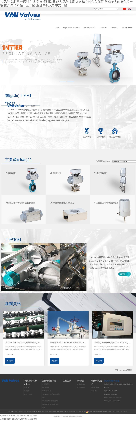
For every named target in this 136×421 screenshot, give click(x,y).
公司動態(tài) (81, 384)
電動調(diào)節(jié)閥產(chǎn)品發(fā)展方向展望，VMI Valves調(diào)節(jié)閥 (112, 342)
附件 (43, 407)
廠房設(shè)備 (115, 137)
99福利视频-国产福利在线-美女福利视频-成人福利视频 (18, 419)
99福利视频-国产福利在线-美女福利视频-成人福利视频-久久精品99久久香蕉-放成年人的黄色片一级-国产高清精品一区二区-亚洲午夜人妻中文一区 (66, 3)
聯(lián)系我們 (127, 27)
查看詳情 (10, 361)
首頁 (57, 27)
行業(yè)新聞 (81, 387)
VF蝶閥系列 (45, 384)
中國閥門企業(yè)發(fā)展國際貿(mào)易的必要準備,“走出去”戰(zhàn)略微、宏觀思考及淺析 (68, 342)
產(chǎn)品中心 (89, 27)
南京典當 (71, 416)
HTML (126, 411)
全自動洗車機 (64, 416)
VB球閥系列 (45, 387)
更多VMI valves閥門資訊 (123, 370)
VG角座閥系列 (46, 391)
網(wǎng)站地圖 (117, 411)
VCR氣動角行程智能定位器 (50, 401)
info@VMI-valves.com (115, 397)
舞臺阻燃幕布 (78, 416)
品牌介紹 (87, 137)
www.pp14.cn (117, 401)
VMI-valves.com (24, 411)
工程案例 (103, 27)
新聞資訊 (114, 27)
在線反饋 (94, 391)
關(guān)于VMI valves (71, 27)
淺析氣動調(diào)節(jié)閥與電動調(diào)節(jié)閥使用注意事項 (23, 342)
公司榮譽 (101, 137)
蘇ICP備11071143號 (79, 411)
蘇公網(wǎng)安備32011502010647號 (99, 411)
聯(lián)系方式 (95, 387)
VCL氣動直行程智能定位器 (50, 404)
